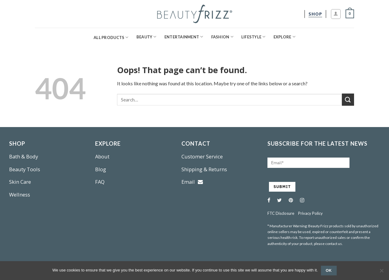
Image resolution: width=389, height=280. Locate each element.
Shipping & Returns (204, 169)
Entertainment (183, 37)
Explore (284, 37)
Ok (329, 270)
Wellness (19, 194)
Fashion (222, 37)
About (102, 156)
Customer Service (202, 156)
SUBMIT (282, 186)
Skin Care (20, 181)
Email (192, 181)
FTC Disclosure (280, 213)
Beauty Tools (24, 169)
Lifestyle (253, 37)
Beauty (146, 37)
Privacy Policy (310, 213)
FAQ (100, 181)
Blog (100, 169)
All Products (111, 37)
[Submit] (348, 99)
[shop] (315, 14)
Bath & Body (23, 156)
